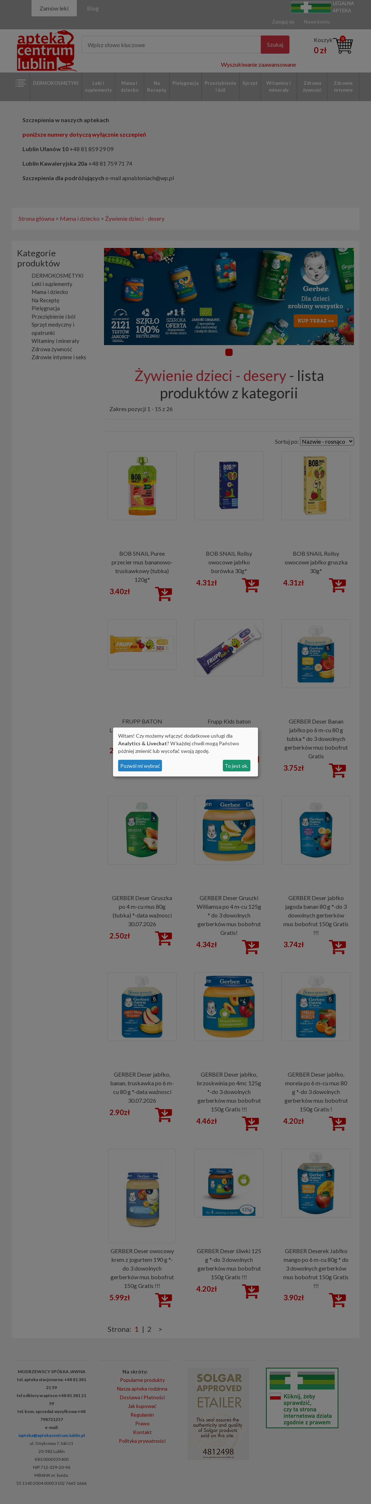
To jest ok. (236, 766)
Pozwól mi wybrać (140, 766)
